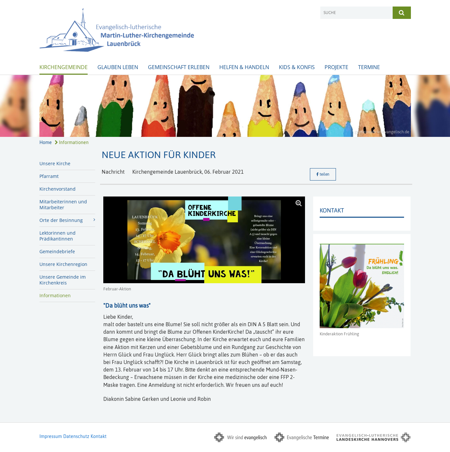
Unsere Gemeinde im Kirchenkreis (62, 280)
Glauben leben (117, 67)
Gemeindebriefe (57, 251)
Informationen (72, 142)
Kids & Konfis (297, 67)
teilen (322, 174)
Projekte (336, 67)
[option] (225, 106)
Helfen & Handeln (244, 67)
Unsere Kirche (54, 163)
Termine (369, 67)
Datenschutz (76, 436)
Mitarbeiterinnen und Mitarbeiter (63, 204)
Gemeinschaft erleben (179, 67)
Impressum (50, 436)
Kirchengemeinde (63, 67)
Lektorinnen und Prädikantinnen (57, 236)
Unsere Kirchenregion (63, 264)
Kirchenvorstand (57, 189)
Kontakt (99, 436)
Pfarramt (49, 176)
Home (45, 142)
